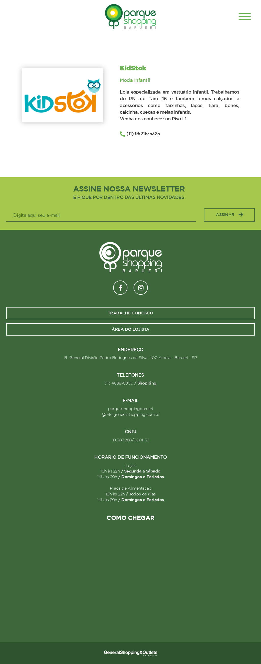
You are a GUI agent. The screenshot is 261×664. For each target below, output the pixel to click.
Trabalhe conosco (130, 313)
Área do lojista (130, 329)
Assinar (229, 215)
